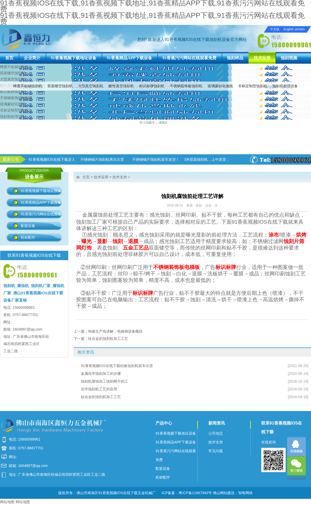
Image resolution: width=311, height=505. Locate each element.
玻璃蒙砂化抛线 (220, 86)
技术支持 (119, 177)
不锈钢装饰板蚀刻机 (186, 86)
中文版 (274, 29)
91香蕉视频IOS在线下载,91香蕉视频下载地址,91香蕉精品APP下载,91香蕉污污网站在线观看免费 (152, 18)
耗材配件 (28, 237)
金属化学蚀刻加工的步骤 (101, 373)
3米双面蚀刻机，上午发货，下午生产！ (216, 159)
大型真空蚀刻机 (90, 86)
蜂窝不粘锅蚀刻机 (27, 86)
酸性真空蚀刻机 (121, 86)
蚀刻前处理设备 (285, 86)
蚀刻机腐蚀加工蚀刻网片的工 (104, 381)
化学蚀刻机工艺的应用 (99, 389)
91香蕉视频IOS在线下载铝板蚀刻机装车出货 (117, 366)
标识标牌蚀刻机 (152, 86)
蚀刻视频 (289, 58)
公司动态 (215, 433)
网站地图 (7, 502)
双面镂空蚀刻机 (60, 86)
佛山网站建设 (224, 493)
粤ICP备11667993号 (195, 493)
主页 (86, 177)
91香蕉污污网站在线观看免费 (189, 58)
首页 (9, 58)
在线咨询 (268, 442)
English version (294, 29)
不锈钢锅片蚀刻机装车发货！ (155, 159)
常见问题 (215, 451)
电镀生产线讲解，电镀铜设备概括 (115, 331)
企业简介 (32, 58)
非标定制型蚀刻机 (252, 86)
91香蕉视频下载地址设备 (73, 58)
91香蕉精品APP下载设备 (129, 58)
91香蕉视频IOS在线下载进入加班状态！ (61, 159)
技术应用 (262, 58)
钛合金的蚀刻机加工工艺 (108, 338)
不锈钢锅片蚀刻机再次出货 (102, 159)
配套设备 (28, 226)
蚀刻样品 (235, 58)
